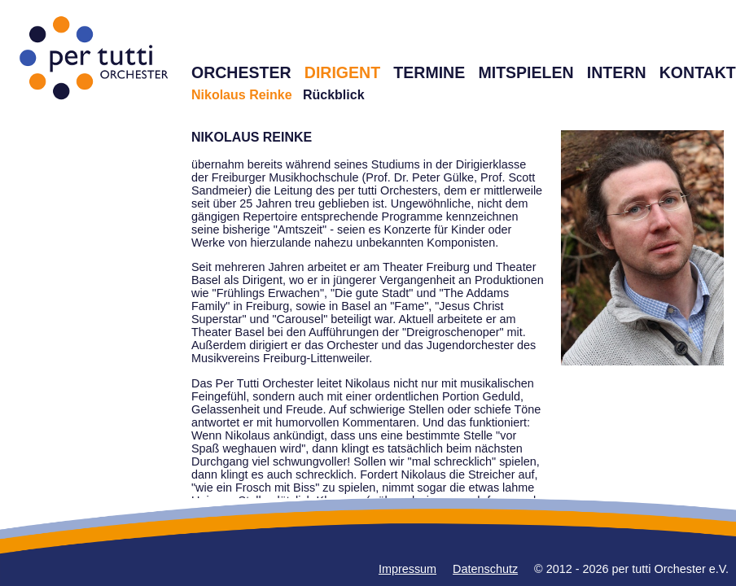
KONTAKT (697, 72)
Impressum (407, 568)
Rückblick (334, 95)
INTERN (616, 72)
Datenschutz (485, 568)
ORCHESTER (241, 72)
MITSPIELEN (525, 72)
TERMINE (429, 72)
